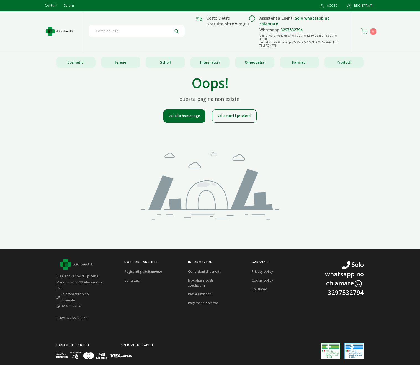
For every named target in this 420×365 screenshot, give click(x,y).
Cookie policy (262, 280)
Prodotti (344, 62)
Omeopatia (254, 62)
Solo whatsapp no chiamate (72, 297)
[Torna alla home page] (60, 31)
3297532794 (291, 29)
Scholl (165, 62)
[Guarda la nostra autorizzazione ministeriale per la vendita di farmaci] (330, 351)
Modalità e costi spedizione (200, 283)
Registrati (360, 5)
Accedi (329, 5)
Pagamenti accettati (203, 303)
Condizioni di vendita (204, 271)
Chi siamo (259, 289)
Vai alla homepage (184, 116)
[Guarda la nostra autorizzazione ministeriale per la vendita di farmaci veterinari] (354, 351)
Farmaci (299, 62)
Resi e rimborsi (200, 294)
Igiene (120, 62)
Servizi (69, 5)
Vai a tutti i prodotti (234, 116)
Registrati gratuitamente (143, 271)
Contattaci (132, 280)
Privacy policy (262, 271)
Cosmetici (75, 62)
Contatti (51, 5)
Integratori (210, 62)
